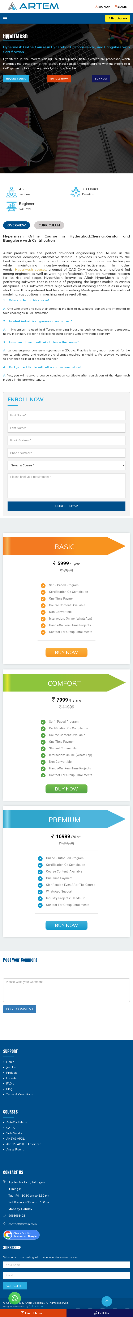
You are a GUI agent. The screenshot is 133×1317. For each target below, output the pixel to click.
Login (121, 7)
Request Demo (16, 78)
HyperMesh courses (30, 269)
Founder (12, 1078)
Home (10, 1062)
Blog (9, 1089)
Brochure (117, 18)
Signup (102, 7)
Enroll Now (59, 78)
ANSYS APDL (15, 1138)
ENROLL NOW (66, 506)
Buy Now (101, 78)
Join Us (11, 1067)
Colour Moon (36, 1306)
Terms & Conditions (19, 1094)
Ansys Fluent (14, 1149)
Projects (11, 1073)
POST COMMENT (20, 1009)
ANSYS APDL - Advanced (24, 1144)
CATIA (10, 1128)
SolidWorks (14, 1133)
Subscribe (15, 1286)
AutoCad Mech (16, 1122)
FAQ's (10, 1083)
